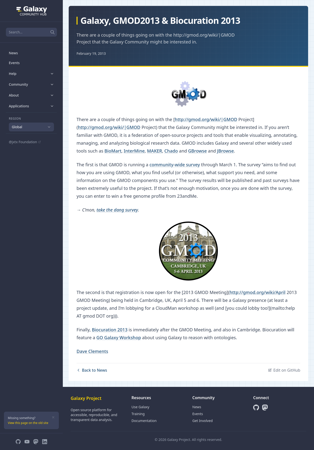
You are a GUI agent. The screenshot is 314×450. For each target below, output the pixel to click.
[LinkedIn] (44, 441)
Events (14, 62)
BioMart (113, 151)
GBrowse (197, 151)
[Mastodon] (35, 441)
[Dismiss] (53, 417)
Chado (171, 151)
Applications (31, 106)
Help (31, 73)
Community (31, 84)
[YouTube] (27, 441)
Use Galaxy (140, 407)
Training (138, 413)
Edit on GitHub (284, 370)
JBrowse (225, 151)
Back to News (92, 370)
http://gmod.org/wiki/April (257, 292)
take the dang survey (117, 210)
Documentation (144, 420)
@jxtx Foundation (25, 142)
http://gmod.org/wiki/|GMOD (206, 119)
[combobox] (31, 127)
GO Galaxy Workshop (118, 337)
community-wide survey (174, 165)
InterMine (134, 151)
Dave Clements (92, 351)
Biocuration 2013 (109, 330)
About (31, 95)
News (13, 53)
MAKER (154, 151)
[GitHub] (18, 441)
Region (15, 119)
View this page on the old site (28, 423)
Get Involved (202, 420)
